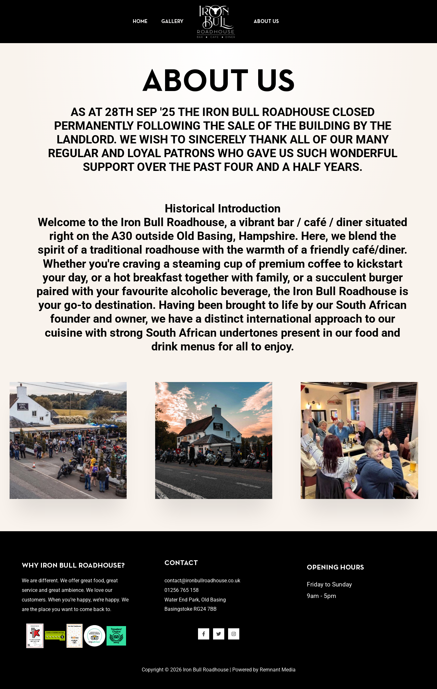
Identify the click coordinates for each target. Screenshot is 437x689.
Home (132, 21)
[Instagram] (233, 633)
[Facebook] (203, 633)
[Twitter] (218, 633)
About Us (269, 21)
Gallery (170, 21)
